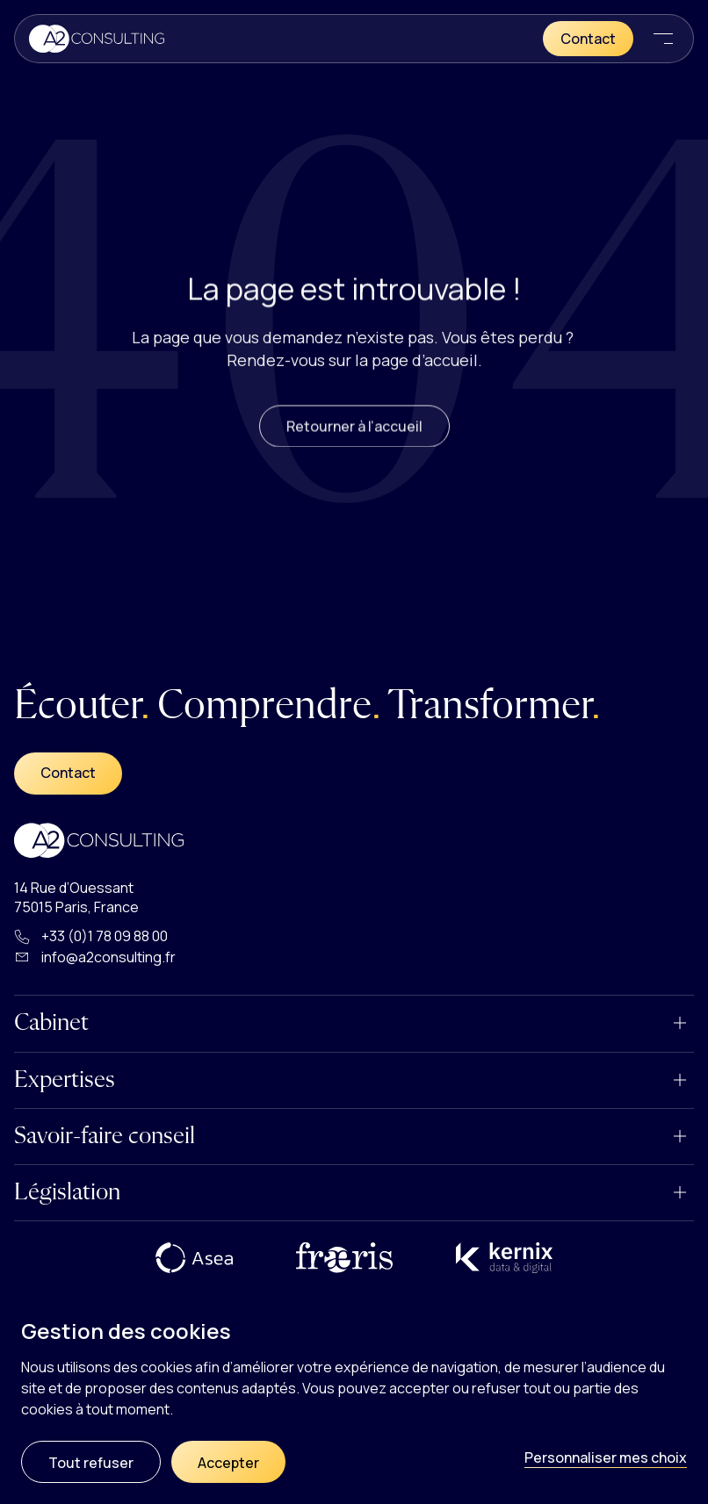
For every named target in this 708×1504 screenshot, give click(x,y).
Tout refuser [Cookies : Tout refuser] (91, 1462)
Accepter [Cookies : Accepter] (228, 1462)
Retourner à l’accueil (354, 441)
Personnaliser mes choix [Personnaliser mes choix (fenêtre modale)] (605, 1457)
